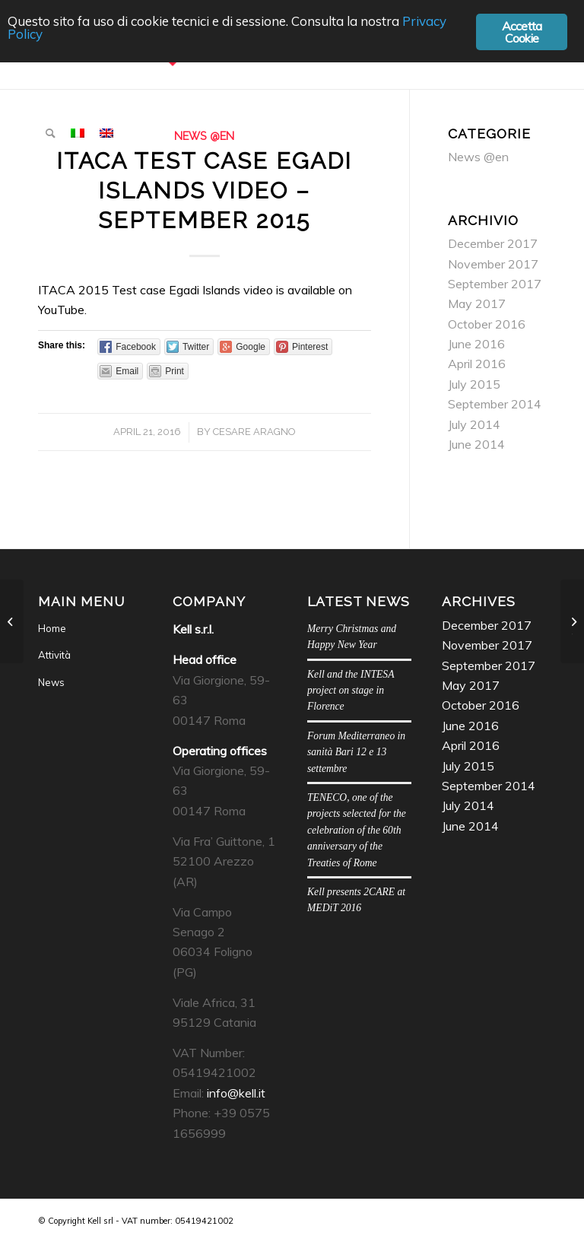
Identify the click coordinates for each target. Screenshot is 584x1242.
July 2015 (474, 384)
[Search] (50, 133)
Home (52, 628)
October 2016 (486, 324)
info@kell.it (236, 1093)
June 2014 (476, 444)
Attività (54, 655)
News (51, 682)
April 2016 (477, 363)
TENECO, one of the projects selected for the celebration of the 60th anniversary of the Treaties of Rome (356, 830)
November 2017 (493, 264)
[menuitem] (50, 133)
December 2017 (493, 243)
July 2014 (474, 424)
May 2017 (477, 303)
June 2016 (476, 343)
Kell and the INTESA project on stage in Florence (350, 691)
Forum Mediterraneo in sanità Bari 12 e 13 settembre (356, 752)
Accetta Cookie (521, 32)
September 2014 (494, 403)
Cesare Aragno (254, 431)
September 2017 (494, 283)
